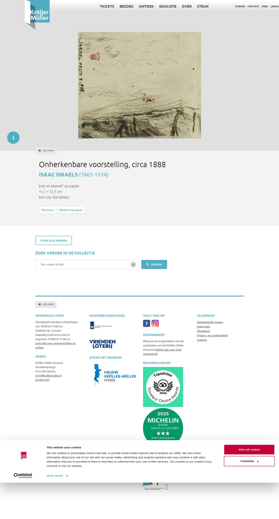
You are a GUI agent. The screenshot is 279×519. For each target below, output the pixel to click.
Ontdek (121, 6)
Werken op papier (71, 210)
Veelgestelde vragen (210, 322)
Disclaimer (203, 331)
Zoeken (215, 6)
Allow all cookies (249, 485)
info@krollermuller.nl (48, 375)
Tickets (82, 6)
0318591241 (42, 379)
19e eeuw (47, 210)
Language (252, 6)
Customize (249, 497)
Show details (55, 511)
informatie (11, 135)
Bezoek (102, 6)
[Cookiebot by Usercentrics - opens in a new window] (23, 512)
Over (162, 6)
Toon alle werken (53, 240)
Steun (178, 6)
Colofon (202, 339)
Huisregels (203, 326)
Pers (240, 6)
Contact (229, 6)
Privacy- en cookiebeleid (212, 335)
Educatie (143, 6)
